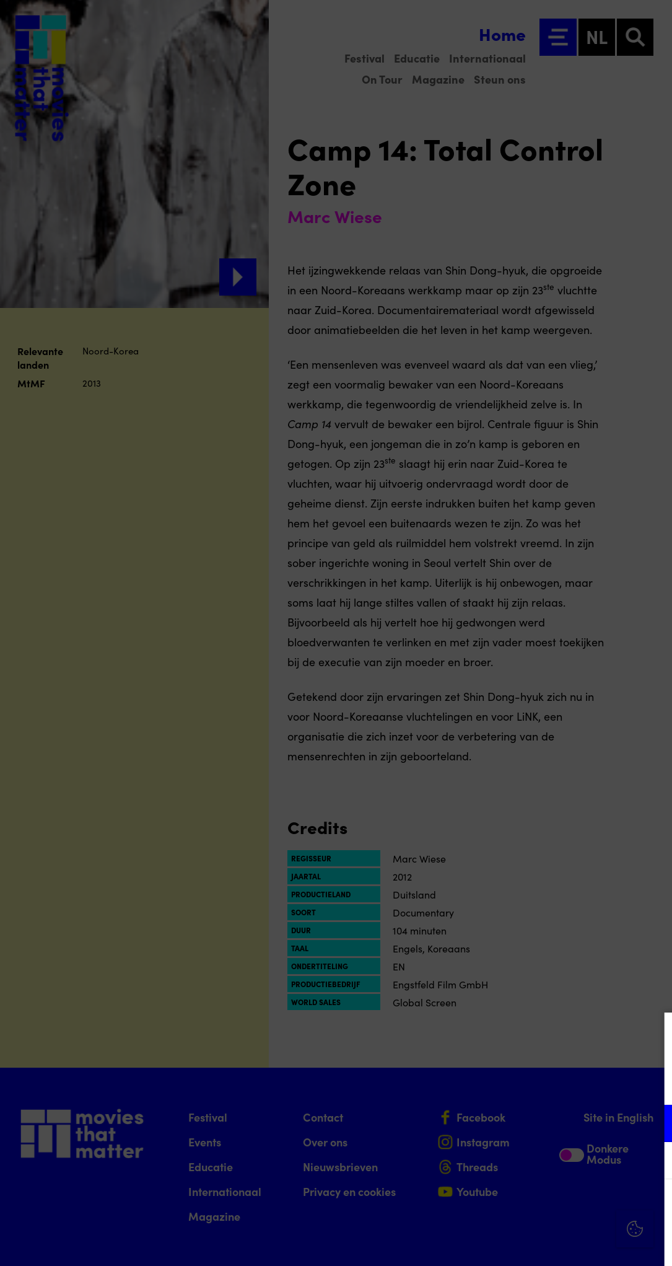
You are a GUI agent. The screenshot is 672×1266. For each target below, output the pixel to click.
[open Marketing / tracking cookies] (652, 1162)
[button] (554, 1123)
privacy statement (517, 1083)
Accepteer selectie (567, 1242)
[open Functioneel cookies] (652, 1125)
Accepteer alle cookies (567, 1206)
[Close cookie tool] (653, 1035)
